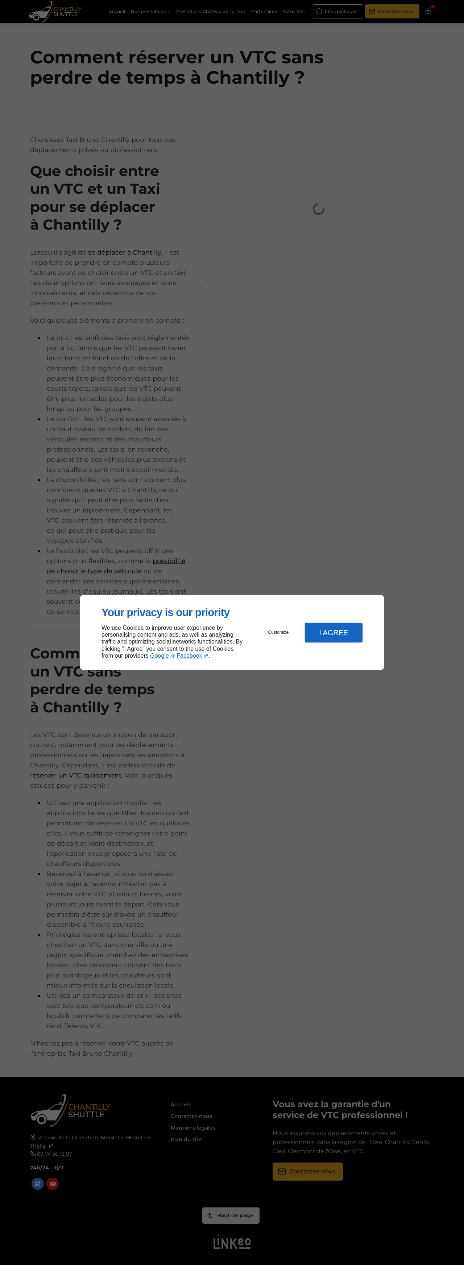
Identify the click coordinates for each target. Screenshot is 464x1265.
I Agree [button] (333, 633)
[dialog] (232, 632)
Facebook (189, 656)
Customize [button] (278, 632)
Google (159, 656)
